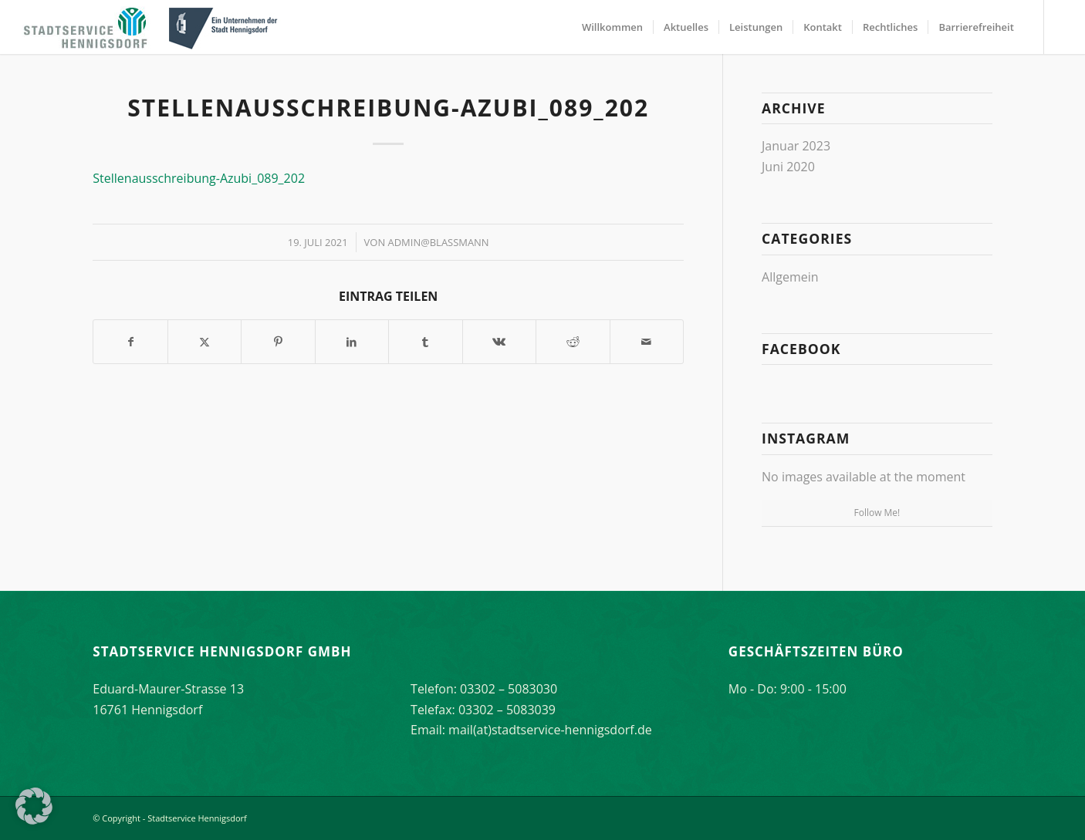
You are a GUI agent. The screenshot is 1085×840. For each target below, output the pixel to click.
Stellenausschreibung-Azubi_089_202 (199, 178)
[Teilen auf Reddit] (572, 341)
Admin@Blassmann (438, 242)
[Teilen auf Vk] (499, 341)
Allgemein (790, 276)
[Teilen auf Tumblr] (425, 341)
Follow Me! (876, 512)
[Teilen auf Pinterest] (278, 341)
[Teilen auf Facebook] (130, 341)
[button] (34, 806)
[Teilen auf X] (204, 341)
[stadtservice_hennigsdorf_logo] (153, 27)
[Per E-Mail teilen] (646, 341)
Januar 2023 (796, 145)
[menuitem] (612, 27)
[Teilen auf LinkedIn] (352, 341)
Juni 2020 (788, 166)
